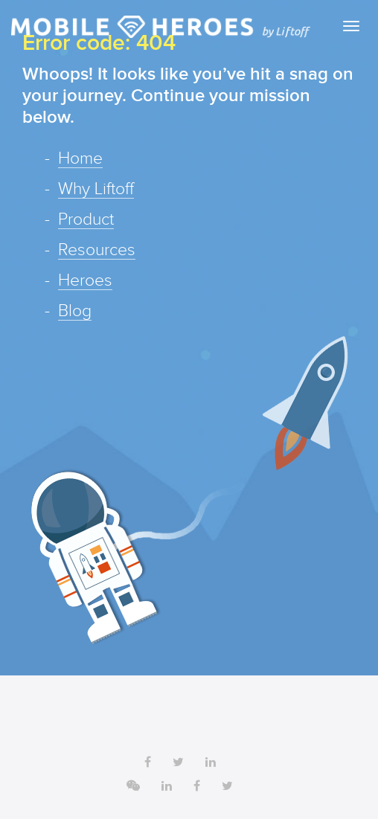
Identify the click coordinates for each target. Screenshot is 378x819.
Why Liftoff (96, 190)
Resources (96, 251)
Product (86, 220)
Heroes (85, 281)
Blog (75, 312)
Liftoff (160, 27)
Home (80, 159)
